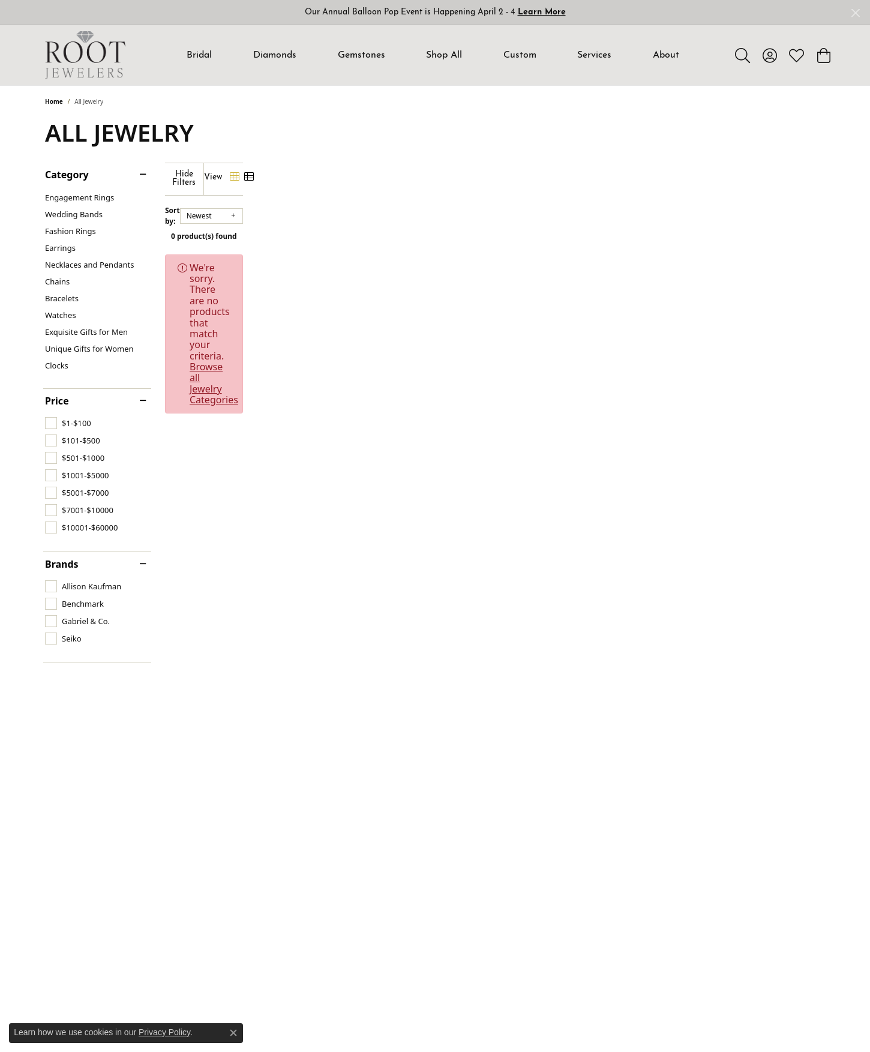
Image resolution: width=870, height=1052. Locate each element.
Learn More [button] (542, 12)
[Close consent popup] (233, 1032)
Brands (62, 564)
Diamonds (274, 55)
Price (57, 401)
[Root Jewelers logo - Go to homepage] (85, 55)
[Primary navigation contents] (433, 55)
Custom (519, 55)
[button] (742, 55)
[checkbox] (68, 423)
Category (67, 174)
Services (594, 55)
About (666, 55)
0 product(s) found (495, 228)
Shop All (444, 55)
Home (54, 101)
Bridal (199, 55)
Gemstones (361, 55)
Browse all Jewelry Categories (524, 259)
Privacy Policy (164, 1032)
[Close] (855, 12)
